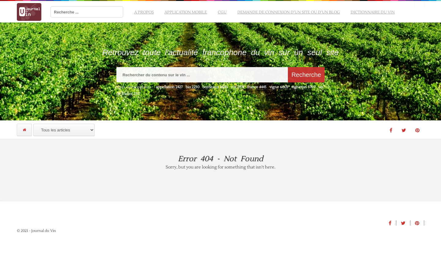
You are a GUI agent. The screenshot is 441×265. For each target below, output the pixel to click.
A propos (144, 12)
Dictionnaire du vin (373, 12)
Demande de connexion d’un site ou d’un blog (288, 12)
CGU (222, 12)
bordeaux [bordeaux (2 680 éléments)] (215, 87)
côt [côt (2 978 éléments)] (237, 87)
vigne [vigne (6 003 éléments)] (279, 87)
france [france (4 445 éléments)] (256, 87)
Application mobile (185, 12)
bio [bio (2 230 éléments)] (192, 87)
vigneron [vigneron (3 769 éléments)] (303, 87)
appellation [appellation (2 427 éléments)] (169, 87)
